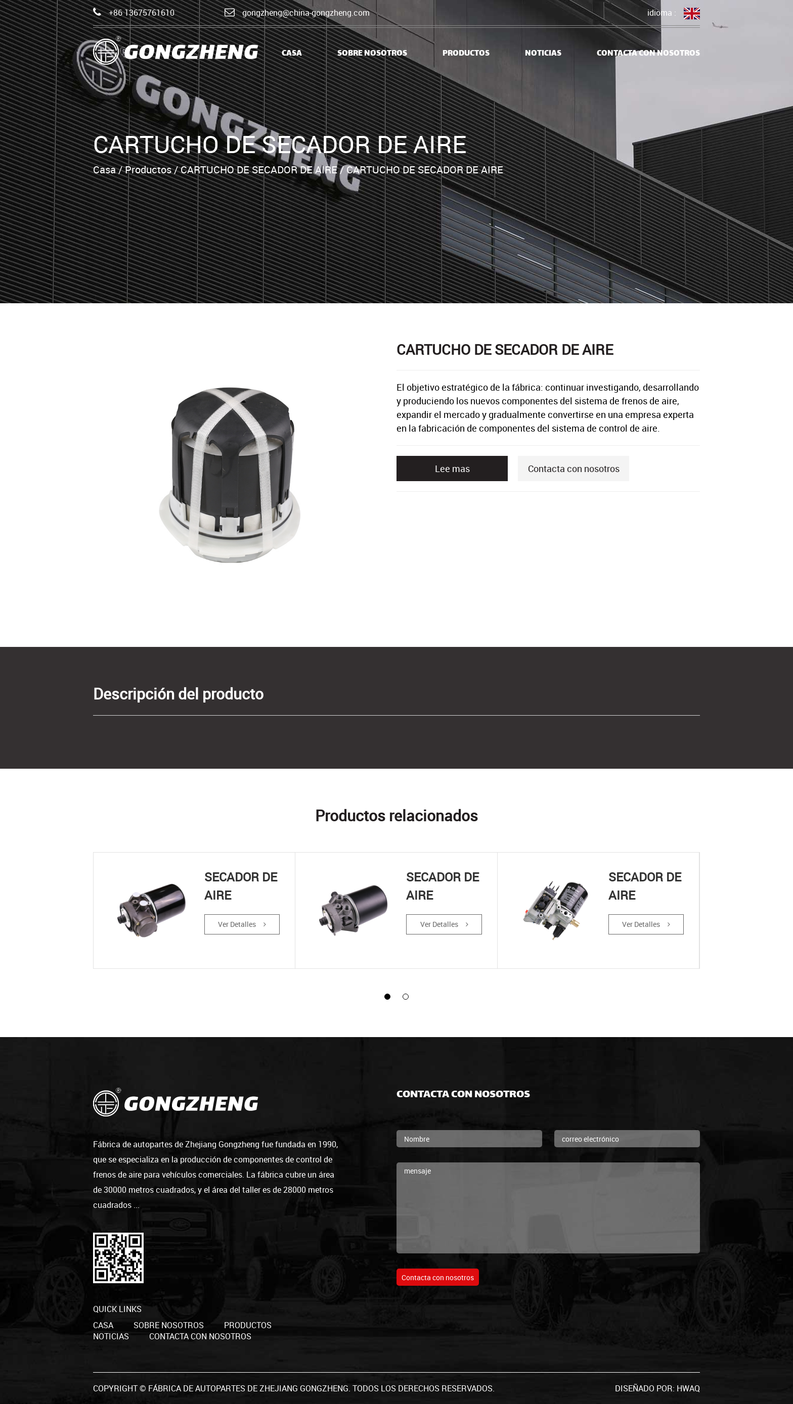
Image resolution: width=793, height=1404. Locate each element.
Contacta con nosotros (648, 54)
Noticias (543, 54)
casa (292, 54)
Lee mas (452, 468)
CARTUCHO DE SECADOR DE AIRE (259, 169)
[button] (387, 997)
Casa (104, 169)
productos (248, 1325)
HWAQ (688, 1388)
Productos (466, 54)
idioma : (673, 13)
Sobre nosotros (372, 54)
